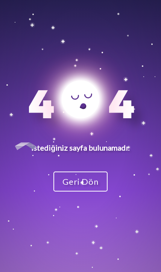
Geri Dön (80, 181)
